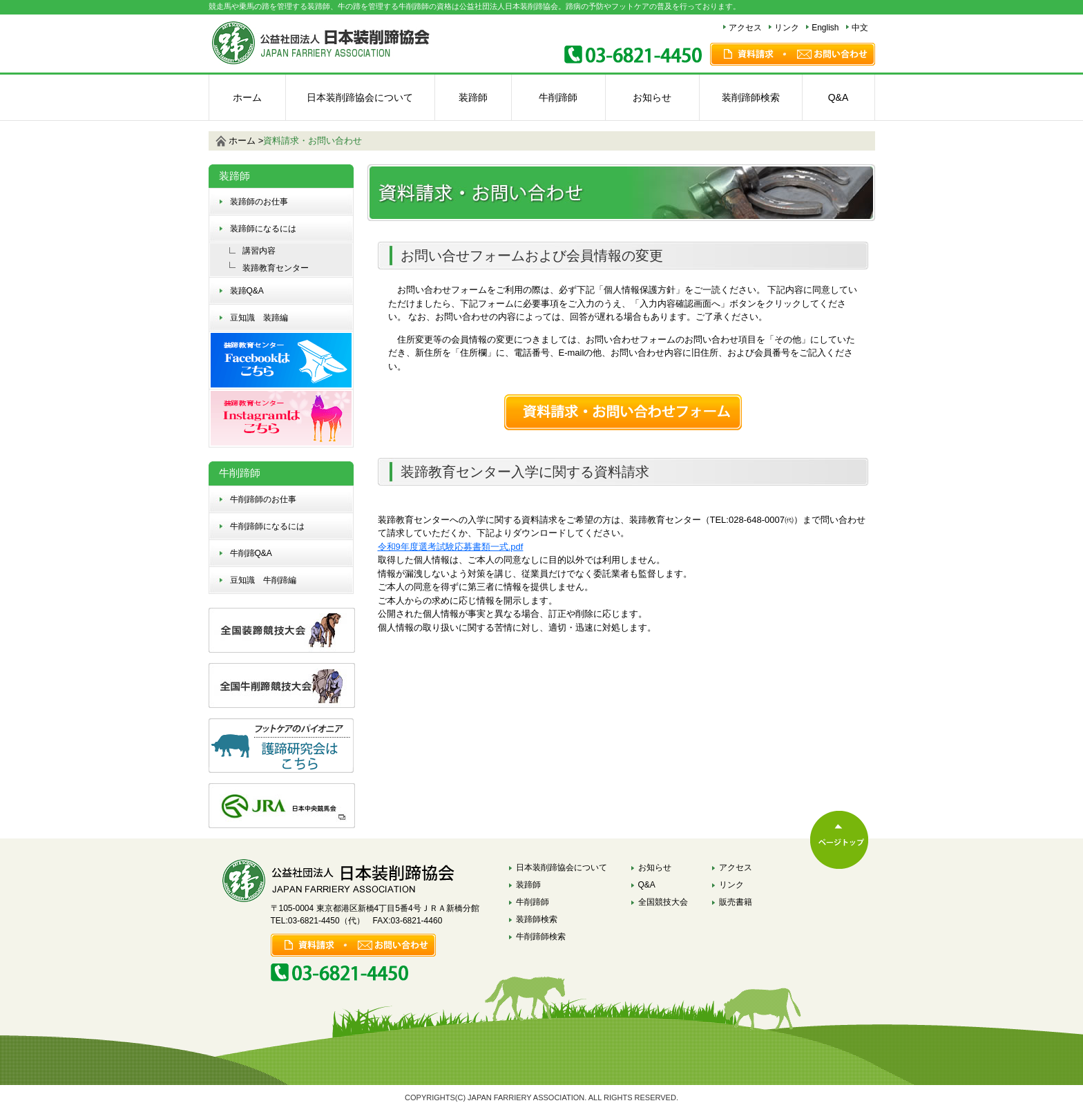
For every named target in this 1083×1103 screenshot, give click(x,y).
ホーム (247, 97)
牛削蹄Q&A (251, 553)
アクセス (745, 27)
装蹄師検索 (536, 919)
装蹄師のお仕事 (259, 202)
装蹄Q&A (247, 291)
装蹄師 (473, 97)
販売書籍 (735, 902)
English (825, 27)
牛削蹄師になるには (267, 526)
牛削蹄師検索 (541, 936)
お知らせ (652, 97)
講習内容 (259, 251)
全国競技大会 (663, 902)
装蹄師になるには (263, 228)
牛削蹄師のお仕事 (263, 499)
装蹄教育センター (275, 268)
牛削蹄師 (558, 97)
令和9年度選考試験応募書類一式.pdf (451, 546)
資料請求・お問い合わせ (312, 140)
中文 (860, 27)
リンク (786, 27)
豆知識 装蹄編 (259, 318)
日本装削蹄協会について (360, 97)
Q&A (838, 97)
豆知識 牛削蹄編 (263, 580)
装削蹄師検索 (751, 97)
